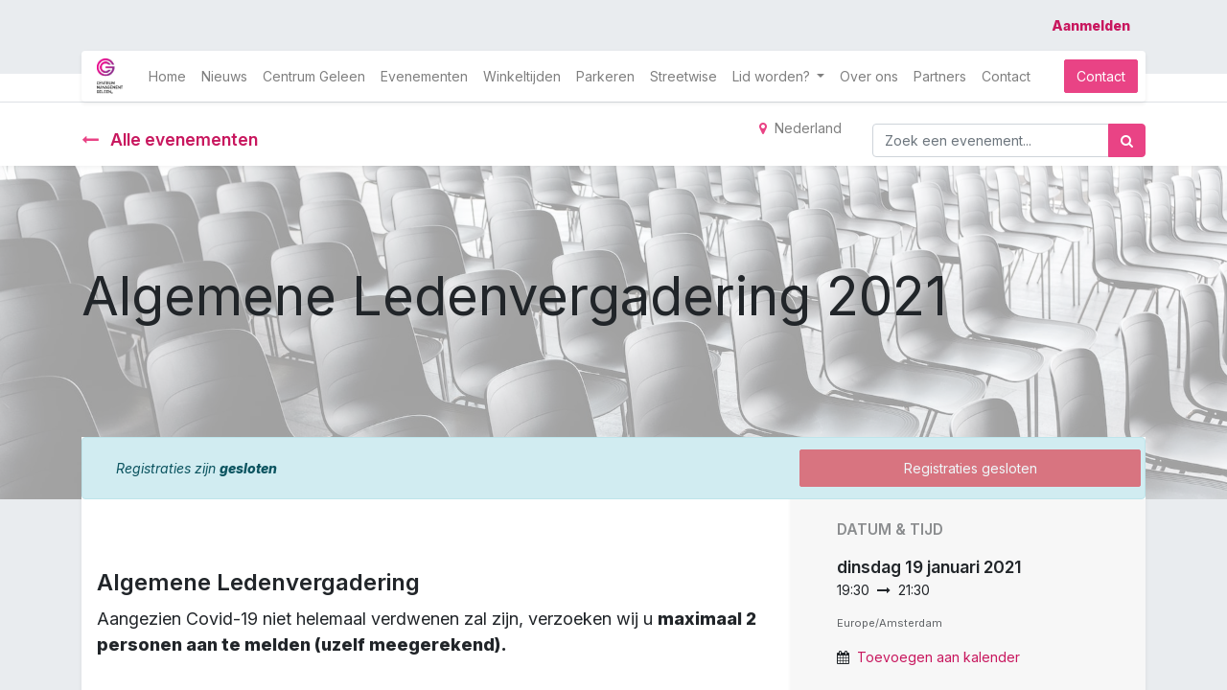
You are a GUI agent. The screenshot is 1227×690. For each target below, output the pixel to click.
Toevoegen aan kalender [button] (938, 657)
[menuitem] (167, 76)
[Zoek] (1127, 140)
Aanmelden (1091, 25)
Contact (1101, 76)
